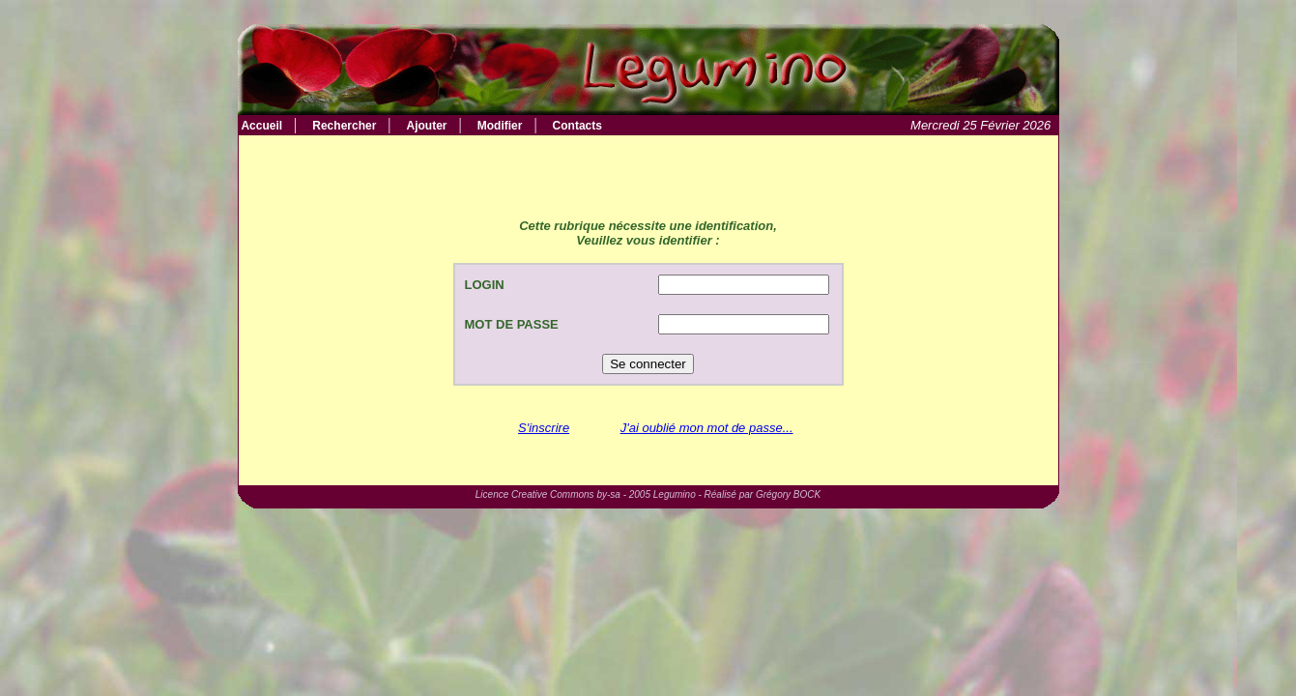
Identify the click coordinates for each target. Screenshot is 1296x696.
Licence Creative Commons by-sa (547, 494)
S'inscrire (543, 427)
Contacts (577, 125)
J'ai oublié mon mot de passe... (706, 427)
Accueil (261, 125)
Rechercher (344, 125)
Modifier (500, 125)
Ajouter (427, 125)
